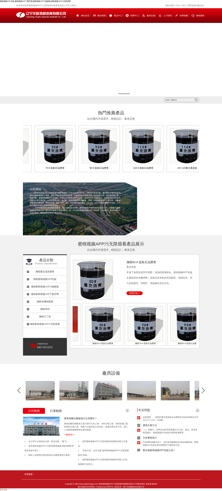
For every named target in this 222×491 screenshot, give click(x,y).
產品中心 (118, 15)
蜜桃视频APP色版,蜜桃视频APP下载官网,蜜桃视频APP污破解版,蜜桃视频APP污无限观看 (35, 1)
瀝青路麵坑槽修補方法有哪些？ (80, 418)
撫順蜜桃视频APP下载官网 (45, 294)
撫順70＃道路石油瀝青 (147, 343)
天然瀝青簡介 (150, 439)
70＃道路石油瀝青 (57, 168)
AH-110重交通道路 (189, 168)
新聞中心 (134, 15)
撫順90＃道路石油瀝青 (189, 343)
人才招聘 (167, 15)
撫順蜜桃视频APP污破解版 (45, 286)
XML (183, 5)
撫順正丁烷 (45, 316)
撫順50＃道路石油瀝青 (141, 262)
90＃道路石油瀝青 (101, 168)
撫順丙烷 (45, 309)
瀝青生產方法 (150, 426)
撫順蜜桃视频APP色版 (44, 279)
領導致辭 (184, 15)
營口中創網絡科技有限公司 (133, 487)
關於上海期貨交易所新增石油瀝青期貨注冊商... (50, 455)
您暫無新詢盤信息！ (196, 5)
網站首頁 (85, 15)
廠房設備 (151, 15)
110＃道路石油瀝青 (145, 168)
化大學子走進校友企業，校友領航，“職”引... (49, 441)
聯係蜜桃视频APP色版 (200, 18)
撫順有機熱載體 (45, 301)
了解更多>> (69, 434)
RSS (178, 5)
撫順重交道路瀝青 (45, 271)
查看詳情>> (134, 293)
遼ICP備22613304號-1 (86, 487)
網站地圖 (170, 5)
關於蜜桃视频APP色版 (101, 18)
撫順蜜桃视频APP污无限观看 (45, 324)
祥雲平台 (109, 487)
